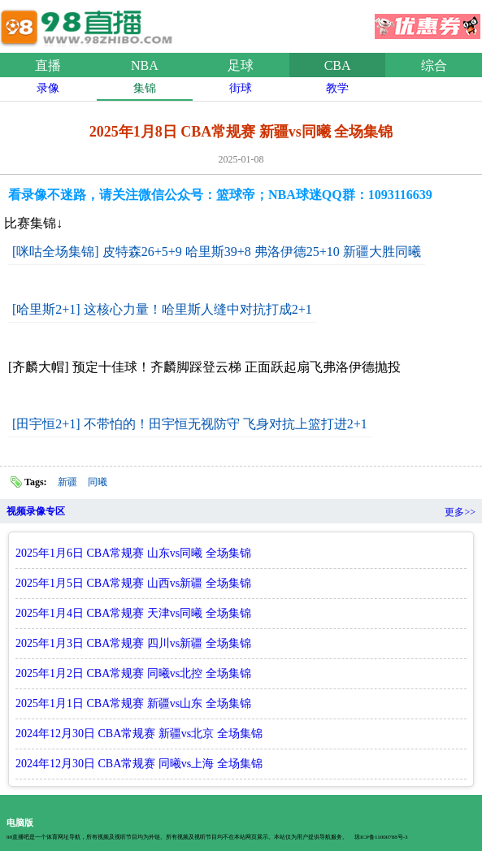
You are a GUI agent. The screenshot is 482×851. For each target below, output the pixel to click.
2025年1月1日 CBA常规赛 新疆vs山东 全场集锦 (133, 703)
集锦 (144, 88)
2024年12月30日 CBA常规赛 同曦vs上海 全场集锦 (139, 764)
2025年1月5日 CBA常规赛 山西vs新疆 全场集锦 (133, 583)
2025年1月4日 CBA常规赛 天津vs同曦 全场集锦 (133, 613)
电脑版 (20, 822)
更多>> (460, 512)
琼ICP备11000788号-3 (380, 837)
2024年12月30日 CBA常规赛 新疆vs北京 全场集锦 (139, 733)
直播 (48, 65)
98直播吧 (89, 23)
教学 (337, 88)
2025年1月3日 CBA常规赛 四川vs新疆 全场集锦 (133, 643)
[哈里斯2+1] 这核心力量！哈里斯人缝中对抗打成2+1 (162, 309)
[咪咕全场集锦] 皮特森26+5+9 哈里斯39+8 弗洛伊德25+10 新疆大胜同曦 (216, 251)
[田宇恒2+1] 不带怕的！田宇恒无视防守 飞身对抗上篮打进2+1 (189, 424)
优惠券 (427, 21)
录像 (48, 88)
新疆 (67, 482)
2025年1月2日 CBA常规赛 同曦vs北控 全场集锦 (133, 673)
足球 (241, 65)
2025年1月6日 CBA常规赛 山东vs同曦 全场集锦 (133, 553)
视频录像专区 (36, 511)
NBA (144, 65)
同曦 (97, 482)
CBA (337, 65)
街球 (240, 88)
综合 (434, 65)
